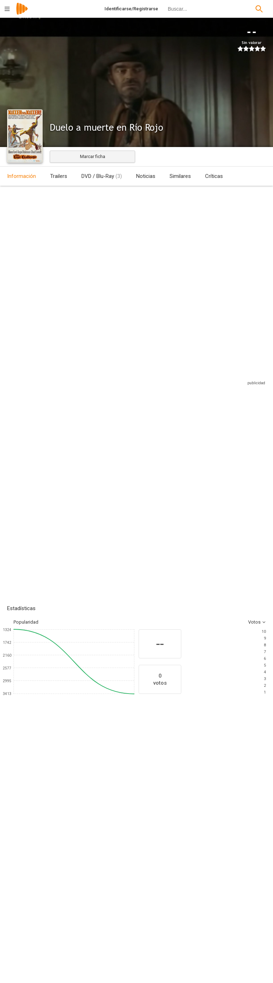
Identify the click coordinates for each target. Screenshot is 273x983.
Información (21, 176)
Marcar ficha (92, 156)
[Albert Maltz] (211, 949)
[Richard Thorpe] (78, 889)
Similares (180, 176)
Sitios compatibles (189, 373)
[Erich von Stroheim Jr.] (78, 909)
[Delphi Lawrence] (241, 814)
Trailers (58, 176)
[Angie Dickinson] (71, 814)
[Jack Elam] (199, 814)
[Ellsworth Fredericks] (78, 954)
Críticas (214, 176)
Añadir (60, 485)
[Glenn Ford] (28, 814)
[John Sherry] (211, 929)
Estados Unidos (23, 238)
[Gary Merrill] (156, 814)
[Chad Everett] (113, 814)
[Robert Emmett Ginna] (211, 909)
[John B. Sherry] (211, 889)
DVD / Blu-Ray (101, 176)
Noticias (145, 176)
